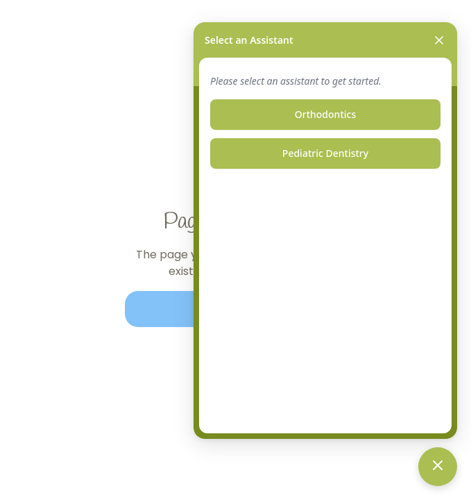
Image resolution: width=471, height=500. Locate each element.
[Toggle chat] (437, 466)
